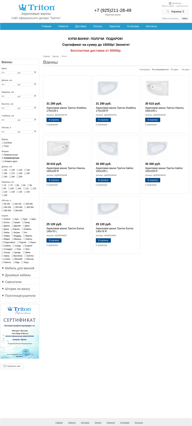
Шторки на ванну (16, 289)
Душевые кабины (16, 275)
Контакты (151, 26)
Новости (63, 26)
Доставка (80, 26)
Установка (133, 26)
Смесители (11, 282)
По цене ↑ (175, 69)
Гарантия (114, 26)
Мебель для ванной (18, 268)
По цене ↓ (186, 69)
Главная (46, 26)
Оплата (97, 26)
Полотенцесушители (18, 295)
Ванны (7, 62)
